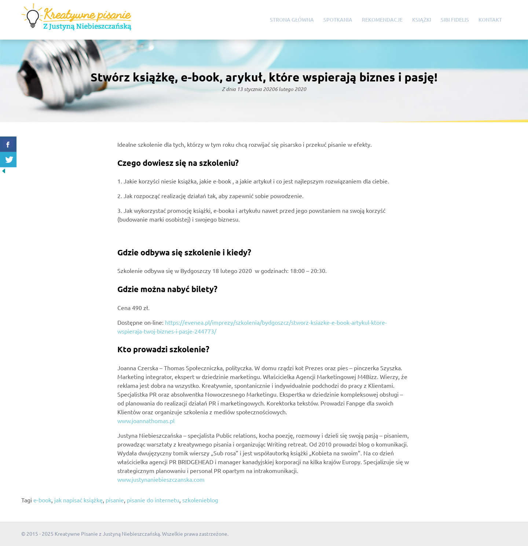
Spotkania (337, 19)
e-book (42, 499)
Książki (421, 19)
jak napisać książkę (78, 499)
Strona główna (292, 19)
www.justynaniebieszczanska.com (161, 479)
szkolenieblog (200, 499)
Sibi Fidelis (455, 19)
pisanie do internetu (153, 499)
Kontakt (490, 19)
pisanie (115, 499)
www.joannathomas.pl (146, 420)
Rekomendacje (382, 19)
